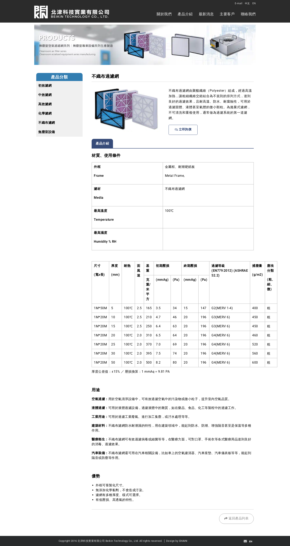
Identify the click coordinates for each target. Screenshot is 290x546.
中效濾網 (45, 95)
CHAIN (183, 540)
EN (254, 3)
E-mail (238, 3)
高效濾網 (45, 104)
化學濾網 (45, 113)
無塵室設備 (46, 132)
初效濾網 (45, 85)
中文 (247, 3)
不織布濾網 (46, 123)
